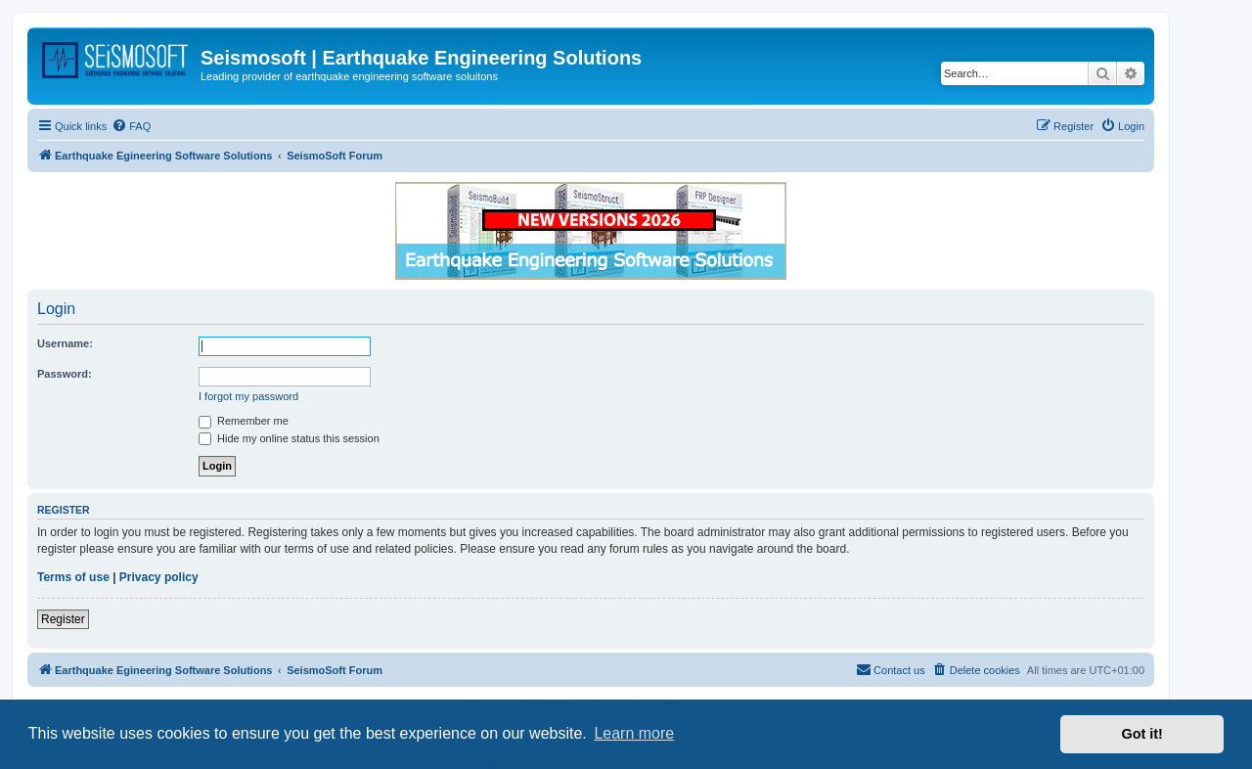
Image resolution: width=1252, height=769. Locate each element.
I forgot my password (248, 396)
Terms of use (73, 577)
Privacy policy (159, 577)
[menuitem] (131, 126)
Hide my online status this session (289, 438)
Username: (65, 343)
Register (63, 619)
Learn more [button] (634, 733)
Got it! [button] (1142, 734)
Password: (64, 374)
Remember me (244, 421)
